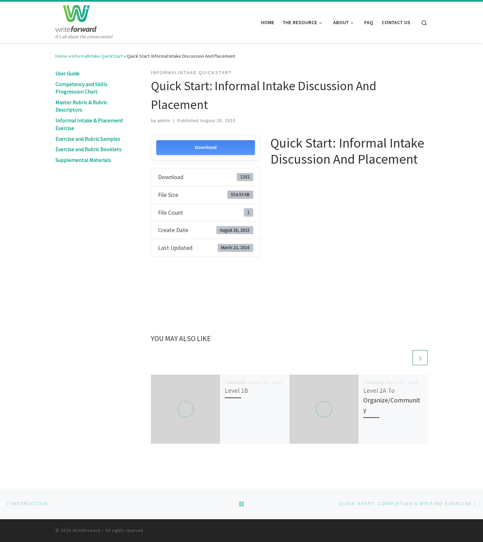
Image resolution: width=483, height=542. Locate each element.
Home (61, 56)
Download (206, 147)
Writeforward (86, 530)
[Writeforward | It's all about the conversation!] (76, 17)
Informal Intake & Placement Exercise (89, 124)
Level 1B (236, 390)
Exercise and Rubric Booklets (88, 149)
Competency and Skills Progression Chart (81, 88)
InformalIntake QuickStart (97, 56)
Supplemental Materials (83, 160)
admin (164, 120)
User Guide (67, 73)
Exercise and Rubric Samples (87, 139)
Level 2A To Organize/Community (391, 400)
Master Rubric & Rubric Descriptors (81, 106)
